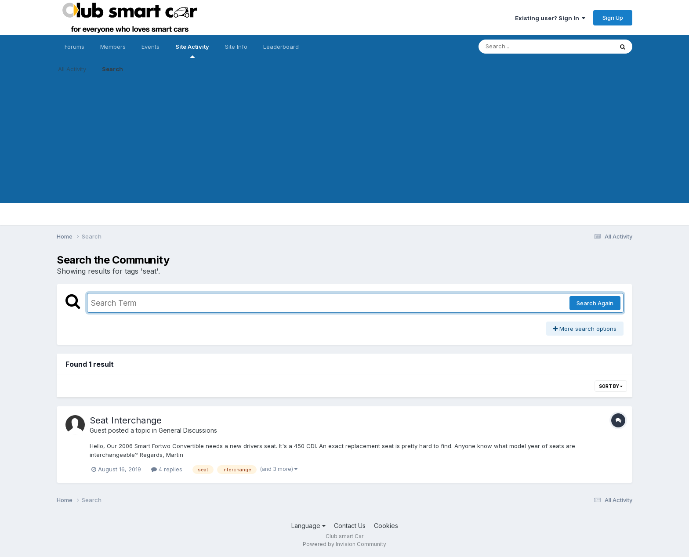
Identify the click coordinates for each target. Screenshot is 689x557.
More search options (584, 328)
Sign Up (612, 17)
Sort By (611, 386)
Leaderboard (281, 46)
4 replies (166, 469)
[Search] (522, 47)
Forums (74, 46)
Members (113, 46)
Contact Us (350, 525)
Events (150, 46)
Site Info (236, 46)
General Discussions (188, 430)
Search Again (595, 303)
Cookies (386, 525)
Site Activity (192, 50)
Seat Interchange (126, 420)
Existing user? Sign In (550, 18)
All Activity (72, 68)
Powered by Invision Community (344, 544)
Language (308, 525)
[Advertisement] (344, 141)
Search (112, 68)
